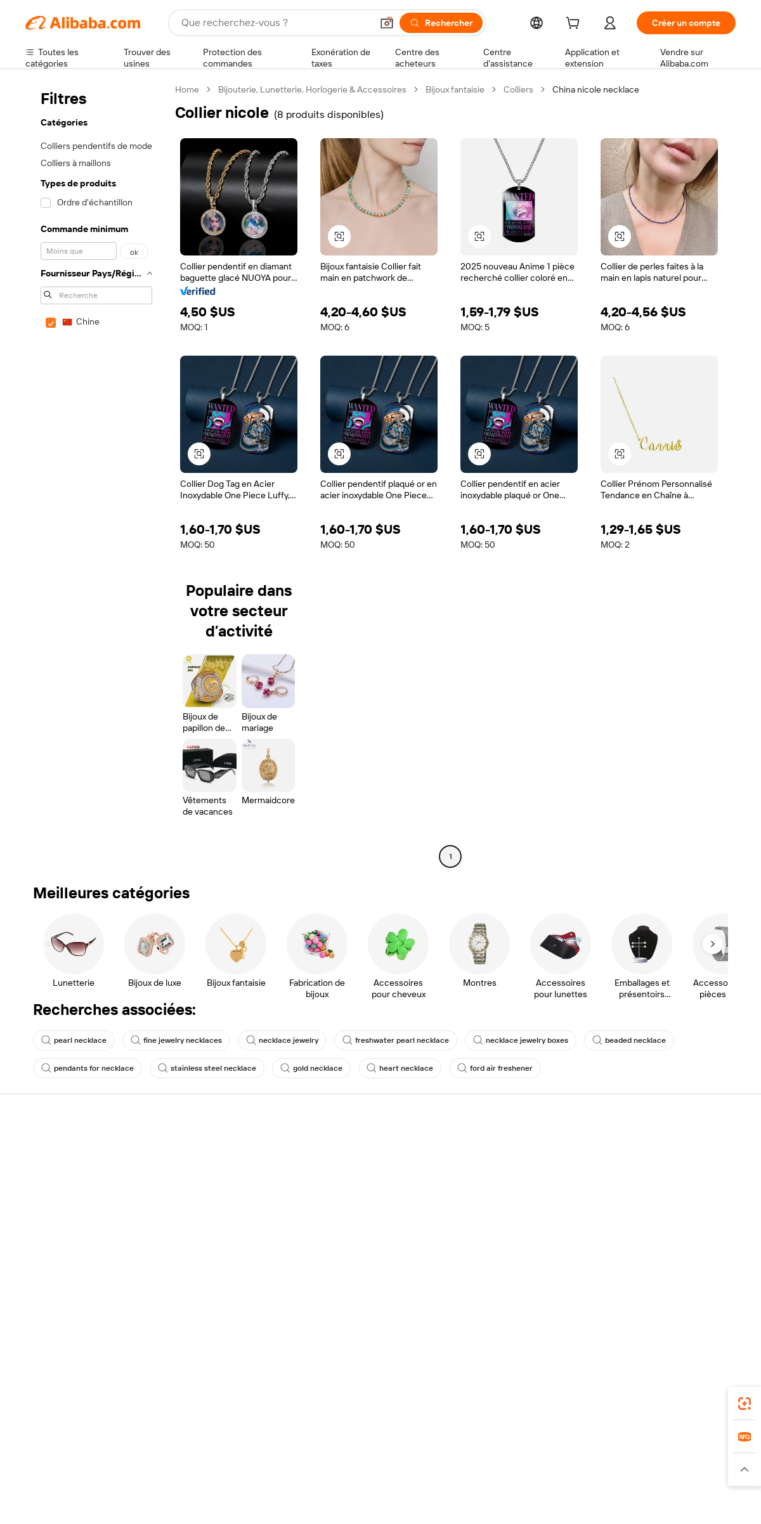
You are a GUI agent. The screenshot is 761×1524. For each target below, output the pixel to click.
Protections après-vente (219, 1224)
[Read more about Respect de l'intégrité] (701, 1469)
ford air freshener (495, 1068)
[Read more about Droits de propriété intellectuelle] (402, 1469)
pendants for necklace (87, 1068)
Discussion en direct (66, 1176)
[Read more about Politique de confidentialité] (516, 1469)
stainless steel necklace (207, 1068)
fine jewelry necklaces (176, 1040)
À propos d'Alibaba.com (655, 1166)
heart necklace (400, 1068)
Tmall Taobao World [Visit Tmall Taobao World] (301, 1445)
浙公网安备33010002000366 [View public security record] (561, 1500)
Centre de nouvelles (649, 1214)
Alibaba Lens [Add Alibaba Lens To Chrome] (83, 1388)
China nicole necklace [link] (595, 89)
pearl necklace (74, 1040)
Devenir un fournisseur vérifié (521, 1200)
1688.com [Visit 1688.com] (233, 1445)
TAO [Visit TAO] (496, 1445)
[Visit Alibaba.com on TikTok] (709, 1289)
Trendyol (533, 1445)
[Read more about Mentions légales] (163, 1469)
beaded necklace (629, 1040)
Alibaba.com (523, 1388)
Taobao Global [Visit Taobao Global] (450, 1445)
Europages (582, 1445)
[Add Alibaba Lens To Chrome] (205, 1388)
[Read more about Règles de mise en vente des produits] (269, 1469)
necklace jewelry (282, 1040)
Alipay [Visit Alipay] (362, 1445)
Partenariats (487, 1224)
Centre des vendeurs (505, 1176)
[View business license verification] (490, 1500)
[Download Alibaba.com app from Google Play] (693, 1388)
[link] (744, 1403)
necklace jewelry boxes (520, 1040)
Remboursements (61, 1224)
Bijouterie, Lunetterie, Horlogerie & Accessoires (312, 89)
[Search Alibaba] (275, 23)
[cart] (575, 25)
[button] (386, 22)
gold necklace (311, 1068)
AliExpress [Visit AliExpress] (182, 1445)
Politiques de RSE (643, 1190)
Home (187, 89)
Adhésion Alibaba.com (361, 1190)
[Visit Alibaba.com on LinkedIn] (633, 1289)
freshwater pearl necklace (395, 1040)
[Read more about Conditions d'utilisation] (613, 1469)
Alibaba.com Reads (354, 1249)
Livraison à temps (205, 1200)
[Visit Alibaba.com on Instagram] (671, 1289)
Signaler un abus (57, 1248)
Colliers (518, 89)
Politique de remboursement (227, 1176)
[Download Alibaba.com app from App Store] (599, 1388)
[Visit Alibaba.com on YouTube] (690, 1289)
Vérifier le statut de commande (86, 1200)
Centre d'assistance (65, 1152)
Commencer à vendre (506, 1152)
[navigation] (96, 474)
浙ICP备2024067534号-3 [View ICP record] (687, 1500)
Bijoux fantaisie (455, 89)
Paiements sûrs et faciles (220, 1152)
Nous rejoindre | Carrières (660, 1238)
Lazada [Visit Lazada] (398, 1445)
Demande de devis (354, 1166)
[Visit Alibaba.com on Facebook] (614, 1289)
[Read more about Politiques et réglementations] (73, 1469)
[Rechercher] (441, 23)
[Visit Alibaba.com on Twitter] (652, 1289)
